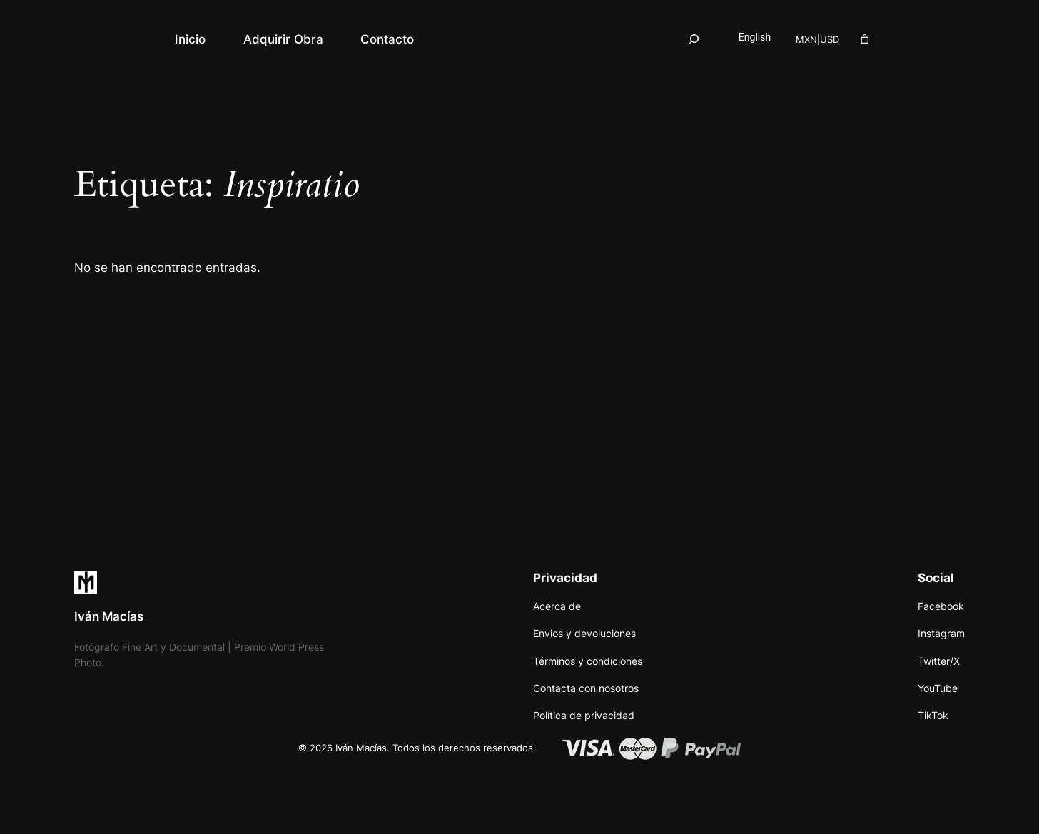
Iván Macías (108, 616)
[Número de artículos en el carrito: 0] (865, 39)
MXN (806, 39)
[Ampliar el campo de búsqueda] (694, 39)
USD (829, 39)
